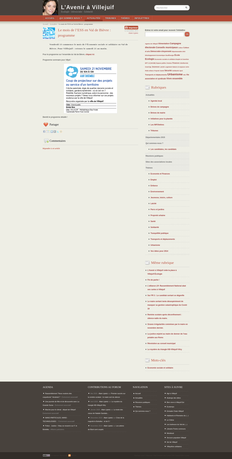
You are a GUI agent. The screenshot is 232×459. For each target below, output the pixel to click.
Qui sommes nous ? (71, 18)
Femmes (169, 63)
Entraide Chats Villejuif (175, 411)
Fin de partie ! (154, 280)
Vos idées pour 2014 (159, 251)
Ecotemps (170, 407)
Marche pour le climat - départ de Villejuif (60, 410)
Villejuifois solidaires (174, 446)
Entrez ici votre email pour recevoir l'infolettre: (165, 30)
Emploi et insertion (182, 59)
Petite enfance (149, 70)
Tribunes (110, 18)
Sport (181, 70)
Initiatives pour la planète (162, 119)
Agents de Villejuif (151, 44)
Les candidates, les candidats (163, 149)
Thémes (125, 18)
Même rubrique (162, 263)
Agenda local (156, 101)
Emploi (154, 180)
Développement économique (155, 55)
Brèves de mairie (158, 113)
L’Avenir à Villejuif (87, 7)
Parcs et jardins (157, 209)
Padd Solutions (158, 455)
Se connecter (55, 455)
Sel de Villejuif (172, 442)
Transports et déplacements (156, 75)
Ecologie (149, 59)
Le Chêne (170, 420)
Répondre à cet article (51, 148)
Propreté (156, 70)
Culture (180, 47)
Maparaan (149, 455)
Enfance (154, 186)
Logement (168, 67)
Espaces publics (161, 63)
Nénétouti (170, 433)
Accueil (50, 18)
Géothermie (184, 63)
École (177, 55)
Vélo (184, 75)
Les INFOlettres (157, 125)
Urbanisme (175, 74)
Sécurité (168, 71)
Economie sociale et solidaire (165, 59)
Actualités (93, 18)
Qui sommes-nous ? (154, 143)
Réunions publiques (154, 156)
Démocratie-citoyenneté (160, 51)
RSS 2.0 (72, 455)
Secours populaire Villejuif (176, 438)
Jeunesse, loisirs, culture (161, 197)
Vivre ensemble (174, 78)
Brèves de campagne (160, 107)
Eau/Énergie (169, 55)
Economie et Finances (160, 174)
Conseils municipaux (167, 47)
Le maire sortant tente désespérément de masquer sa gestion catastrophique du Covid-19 (167, 305)
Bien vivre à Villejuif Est (175, 402)
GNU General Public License (180, 455)
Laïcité (162, 67)
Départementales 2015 (178, 51)
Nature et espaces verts (181, 67)
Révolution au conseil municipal (161, 343)
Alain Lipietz (133, 33)
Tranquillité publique (159, 233)
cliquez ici (90, 54)
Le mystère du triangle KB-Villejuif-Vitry (165, 349)
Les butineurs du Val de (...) (177, 424)
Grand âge (148, 67)
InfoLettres (142, 18)
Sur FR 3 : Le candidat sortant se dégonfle (166, 295)
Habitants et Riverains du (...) (177, 415)
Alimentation (163, 44)
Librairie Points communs (176, 429)
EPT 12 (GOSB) (150, 63)
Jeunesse (155, 67)
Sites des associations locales (159, 162)
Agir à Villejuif (172, 393)
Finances (175, 63)
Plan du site (63, 455)
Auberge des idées (174, 398)
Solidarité (175, 70)
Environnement (157, 192)
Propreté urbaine (158, 215)
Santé (162, 70)
